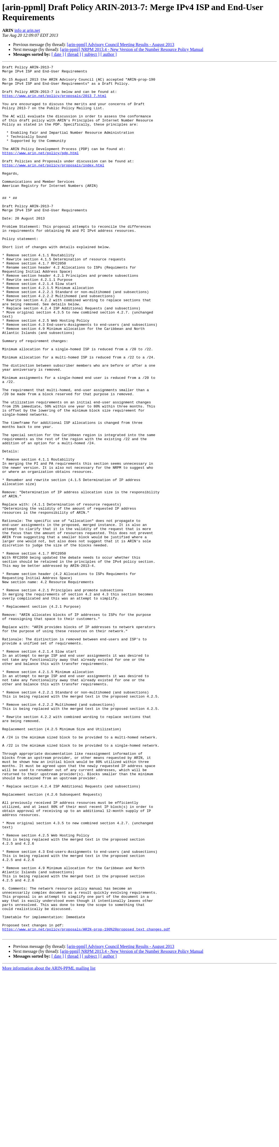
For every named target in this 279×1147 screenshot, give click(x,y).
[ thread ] (73, 54)
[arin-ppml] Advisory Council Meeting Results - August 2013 (120, 44)
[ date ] (57, 54)
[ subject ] (90, 54)
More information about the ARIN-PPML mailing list (49, 1142)
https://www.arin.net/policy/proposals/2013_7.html (54, 102)
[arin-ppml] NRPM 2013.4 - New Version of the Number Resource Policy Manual (131, 49)
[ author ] (109, 54)
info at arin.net (27, 30)
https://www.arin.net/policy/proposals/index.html (53, 185)
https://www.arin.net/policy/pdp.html (40, 170)
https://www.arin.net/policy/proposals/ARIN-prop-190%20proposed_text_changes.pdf (86, 1102)
